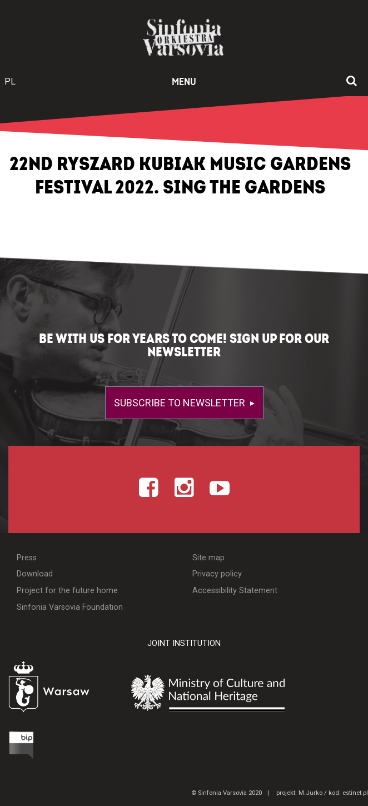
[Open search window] (351, 81)
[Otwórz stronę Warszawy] (59, 688)
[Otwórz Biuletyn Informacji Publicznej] (23, 744)
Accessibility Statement (234, 590)
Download (35, 574)
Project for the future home (67, 590)
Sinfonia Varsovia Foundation (70, 607)
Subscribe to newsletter (180, 403)
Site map (208, 558)
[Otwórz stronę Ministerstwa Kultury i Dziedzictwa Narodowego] (247, 692)
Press (27, 558)
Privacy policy (217, 574)
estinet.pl (355, 793)
